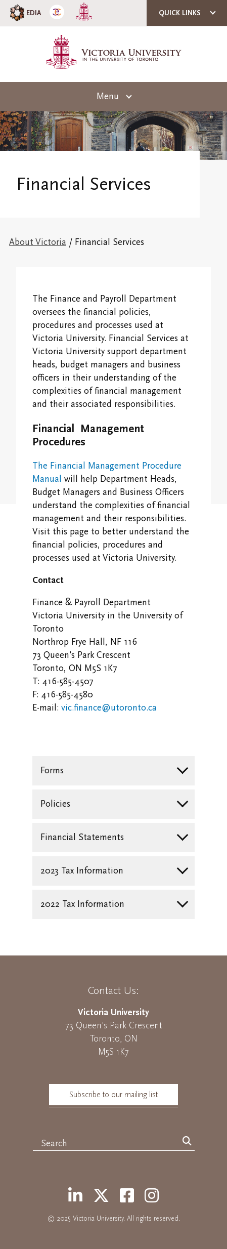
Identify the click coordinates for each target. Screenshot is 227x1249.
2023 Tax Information (81, 870)
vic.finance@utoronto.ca (109, 707)
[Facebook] (127, 1196)
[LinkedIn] (75, 1196)
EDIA (24, 13)
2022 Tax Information (82, 904)
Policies (55, 804)
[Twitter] (101, 1196)
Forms (52, 770)
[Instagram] (152, 1196)
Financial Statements (82, 837)
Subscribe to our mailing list (113, 1094)
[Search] (187, 1142)
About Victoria (37, 242)
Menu (108, 96)
